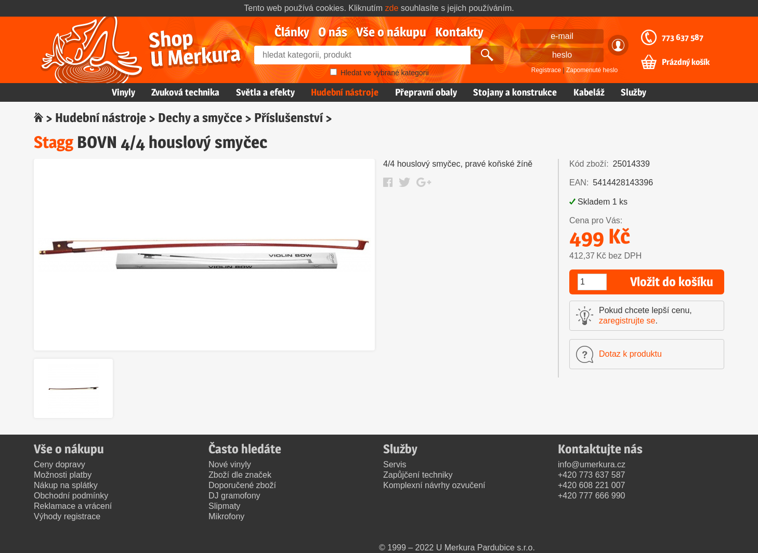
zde (392, 8)
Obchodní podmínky (71, 495)
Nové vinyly (229, 464)
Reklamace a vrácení (73, 506)
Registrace (546, 70)
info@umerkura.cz (591, 464)
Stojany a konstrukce (515, 92)
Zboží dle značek (239, 474)
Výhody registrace (67, 516)
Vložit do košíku (671, 281)
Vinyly (123, 92)
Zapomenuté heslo (592, 70)
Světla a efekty (265, 92)
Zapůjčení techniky (417, 474)
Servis (394, 464)
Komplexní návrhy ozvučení (434, 485)
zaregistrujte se (627, 320)
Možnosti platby (63, 474)
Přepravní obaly (426, 92)
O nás (332, 31)
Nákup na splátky (66, 485)
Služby (633, 92)
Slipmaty (224, 506)
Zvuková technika (185, 92)
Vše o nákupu (391, 31)
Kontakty (459, 31)
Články (292, 31)
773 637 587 (682, 37)
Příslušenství (288, 117)
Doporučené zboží (242, 485)
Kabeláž (589, 92)
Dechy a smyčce (200, 117)
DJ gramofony (234, 495)
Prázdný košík (686, 62)
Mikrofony (226, 516)
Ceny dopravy (59, 464)
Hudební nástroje (344, 92)
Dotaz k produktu (630, 353)
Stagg (53, 142)
